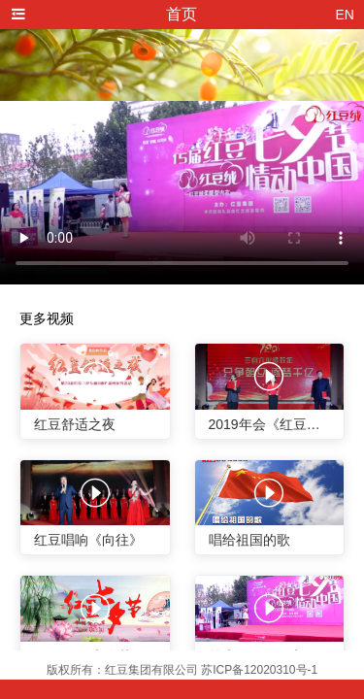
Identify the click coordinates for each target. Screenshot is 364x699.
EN (345, 14)
